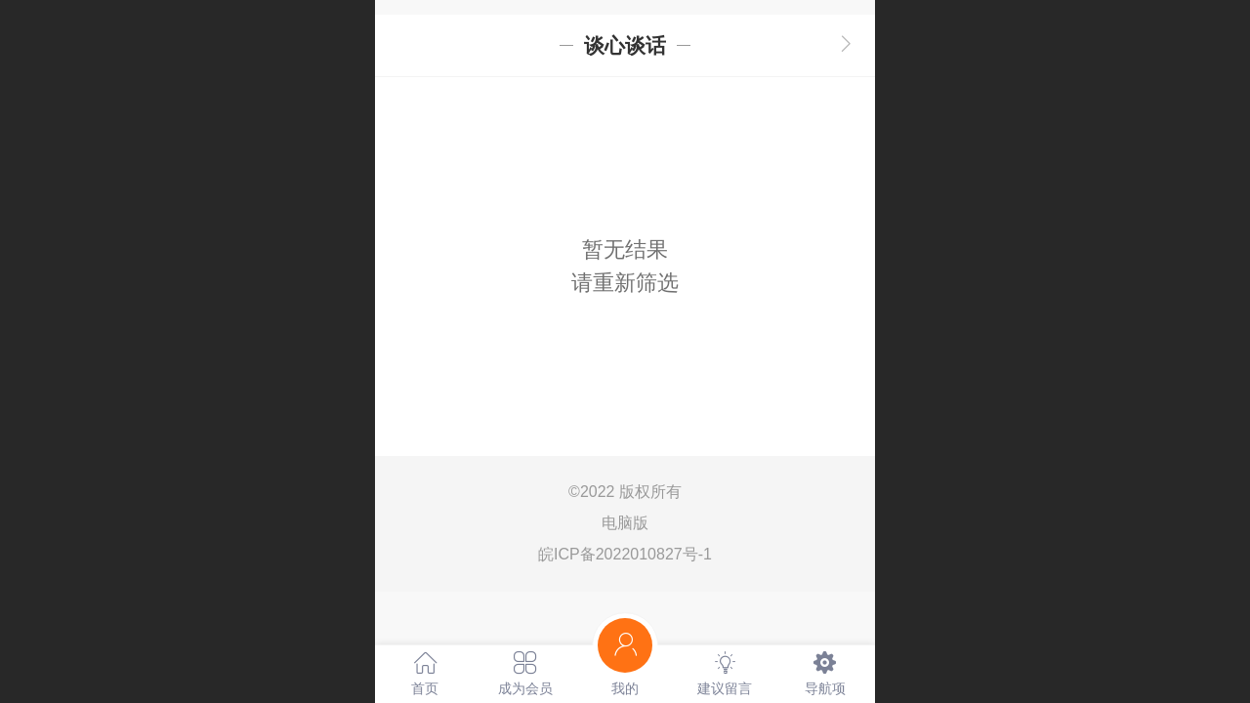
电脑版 (625, 523)
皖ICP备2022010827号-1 (625, 554)
